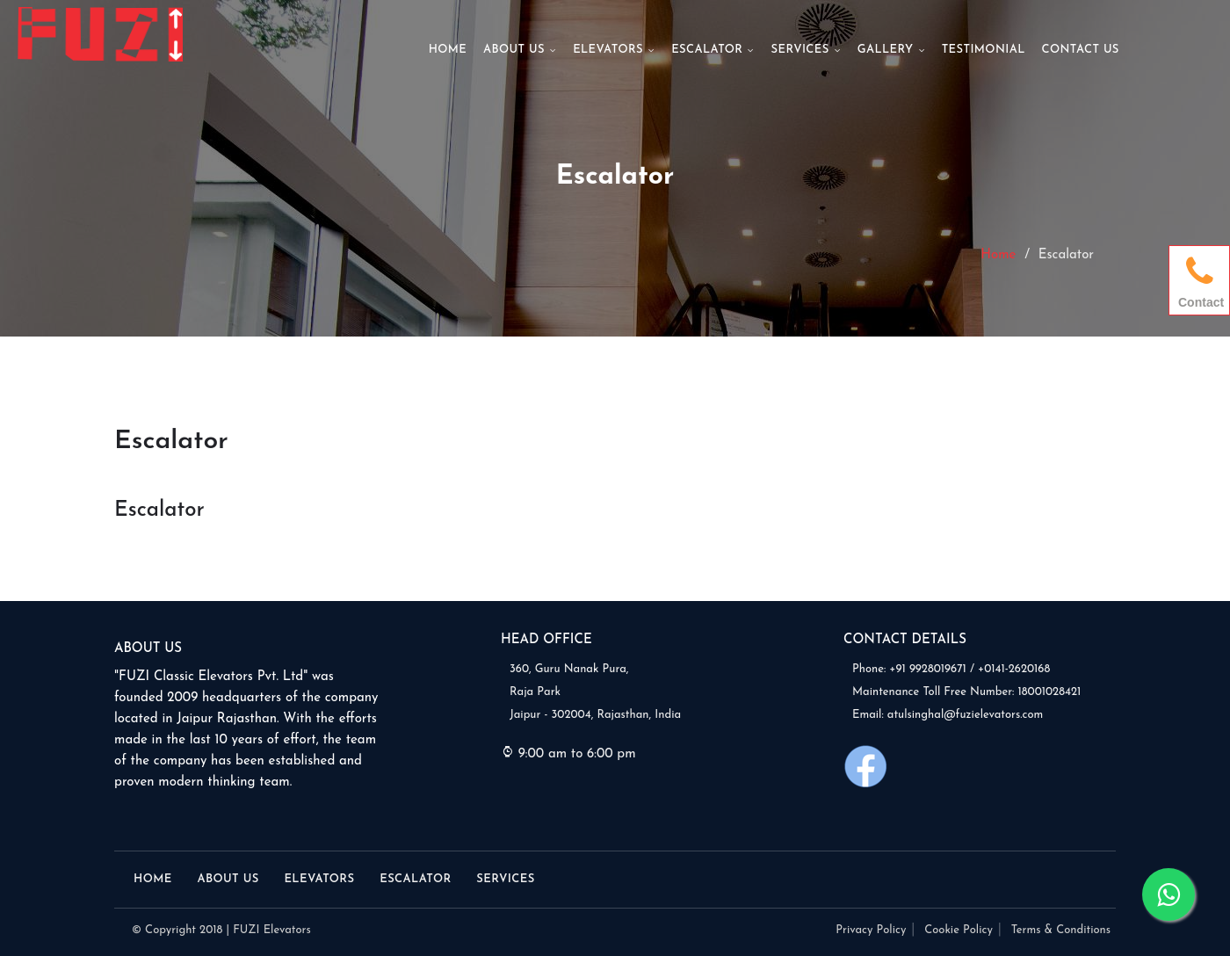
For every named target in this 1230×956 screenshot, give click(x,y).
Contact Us (1079, 49)
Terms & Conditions (1061, 930)
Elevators (614, 49)
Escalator (713, 49)
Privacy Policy (871, 930)
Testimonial (983, 49)
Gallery (891, 49)
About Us (519, 49)
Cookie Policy (958, 930)
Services (806, 49)
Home (448, 49)
